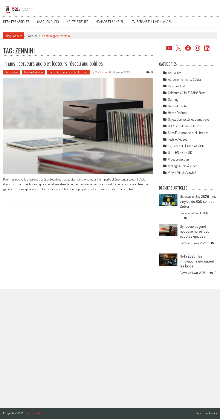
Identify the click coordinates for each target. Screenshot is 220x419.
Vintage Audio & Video (182, 166)
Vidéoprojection (178, 159)
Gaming (173, 99)
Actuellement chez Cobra (184, 79)
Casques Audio (48, 22)
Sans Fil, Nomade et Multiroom (68, 72)
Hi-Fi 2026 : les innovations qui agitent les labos (197, 261)
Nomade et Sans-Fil (110, 22)
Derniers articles (16, 22)
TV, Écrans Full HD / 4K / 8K (152, 22)
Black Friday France (206, 413)
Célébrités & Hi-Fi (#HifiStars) (187, 93)
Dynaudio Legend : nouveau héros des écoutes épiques (194, 231)
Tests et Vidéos (177, 139)
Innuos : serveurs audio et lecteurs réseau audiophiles (53, 63)
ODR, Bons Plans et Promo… (186, 126)
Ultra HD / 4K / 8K (180, 152)
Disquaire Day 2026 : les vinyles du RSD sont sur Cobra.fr (198, 201)
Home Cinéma (177, 113)
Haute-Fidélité (77, 22)
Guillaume (100, 72)
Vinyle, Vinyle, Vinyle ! (182, 172)
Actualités (11, 72)
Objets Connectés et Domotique (188, 119)
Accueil (33, 36)
